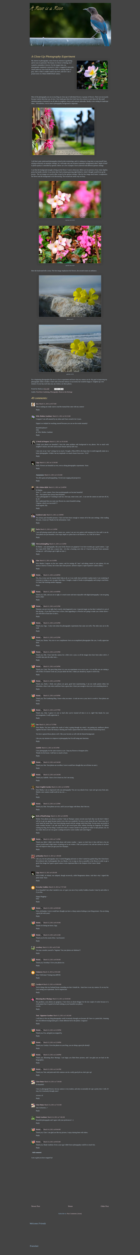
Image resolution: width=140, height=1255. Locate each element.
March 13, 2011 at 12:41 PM (52, 1069)
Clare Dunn (40, 1081)
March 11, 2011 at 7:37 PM (47, 724)
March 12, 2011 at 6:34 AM (51, 762)
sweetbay (39, 947)
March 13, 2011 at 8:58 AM (51, 959)
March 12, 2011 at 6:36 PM (59, 816)
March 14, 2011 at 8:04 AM (51, 1129)
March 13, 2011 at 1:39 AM (52, 856)
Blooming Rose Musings (44, 999)
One (37, 724)
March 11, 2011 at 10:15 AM (61, 416)
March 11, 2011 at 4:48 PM (51, 575)
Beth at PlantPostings (43, 816)
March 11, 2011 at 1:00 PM (55, 515)
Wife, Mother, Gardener (44, 416)
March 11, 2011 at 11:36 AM (49, 462)
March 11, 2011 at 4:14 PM (48, 560)
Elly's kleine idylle (42, 487)
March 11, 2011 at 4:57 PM (51, 710)
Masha (38, 575)
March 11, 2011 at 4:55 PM (51, 681)
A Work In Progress (42, 441)
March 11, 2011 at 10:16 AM (59, 441)
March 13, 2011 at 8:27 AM (51, 947)
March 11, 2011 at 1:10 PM (48, 529)
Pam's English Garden (43, 787)
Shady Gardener (41, 1117)
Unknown (39, 972)
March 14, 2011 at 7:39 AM (52, 1081)
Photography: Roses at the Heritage (61, 392)
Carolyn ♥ (39, 984)
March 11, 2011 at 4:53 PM (51, 652)
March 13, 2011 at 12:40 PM (52, 1055)
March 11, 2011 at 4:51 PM (51, 606)
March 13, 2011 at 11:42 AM (62, 1015)
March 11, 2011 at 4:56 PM (51, 695)
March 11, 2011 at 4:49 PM (51, 592)
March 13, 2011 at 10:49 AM (61, 999)
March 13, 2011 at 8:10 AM (51, 922)
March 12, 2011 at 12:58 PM (60, 787)
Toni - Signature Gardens (44, 1015)
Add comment (36, 1152)
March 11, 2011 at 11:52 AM (53, 475)
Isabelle (38, 748)
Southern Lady (41, 515)
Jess (37, 404)
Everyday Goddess (42, 887)
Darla (38, 529)
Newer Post (35, 1206)
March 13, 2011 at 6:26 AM (48, 872)
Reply (38, 410)
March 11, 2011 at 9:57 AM (47, 404)
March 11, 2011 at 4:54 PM (51, 666)
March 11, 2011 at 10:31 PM (50, 748)
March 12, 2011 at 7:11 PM (51, 839)
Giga (37, 462)
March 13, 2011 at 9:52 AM (51, 972)
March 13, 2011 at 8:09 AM (51, 908)
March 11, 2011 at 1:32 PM (57, 544)
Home (70, 1206)
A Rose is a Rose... (47, 9)
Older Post (105, 1206)
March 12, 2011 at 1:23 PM (51, 803)
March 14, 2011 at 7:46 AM (56, 1117)
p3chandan (39, 856)
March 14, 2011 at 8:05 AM (51, 1142)
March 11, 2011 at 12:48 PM (57, 487)
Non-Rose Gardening (42, 392)
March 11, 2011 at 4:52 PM (51, 623)
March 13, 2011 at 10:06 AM (52, 984)
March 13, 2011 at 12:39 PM (52, 1030)
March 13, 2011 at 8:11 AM (51, 935)
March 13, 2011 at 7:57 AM (57, 887)
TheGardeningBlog (42, 544)
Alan (37, 560)
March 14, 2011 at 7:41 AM (52, 1105)
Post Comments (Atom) (74, 1213)
